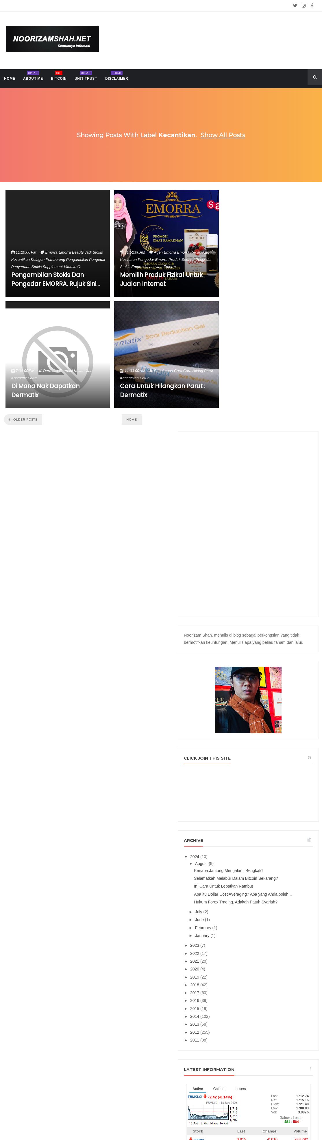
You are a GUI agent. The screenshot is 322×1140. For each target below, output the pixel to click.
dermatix (50, 371)
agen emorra (165, 252)
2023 (245, 738)
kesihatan (128, 259)
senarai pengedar (197, 259)
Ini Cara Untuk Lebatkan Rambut (272, 669)
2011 (245, 832)
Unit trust (86, 76)
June (249, 712)
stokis (37, 267)
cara (178, 371)
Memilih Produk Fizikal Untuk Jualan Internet (161, 279)
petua (144, 378)
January (252, 728)
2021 (245, 754)
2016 (245, 793)
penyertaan (21, 267)
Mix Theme (220, 1121)
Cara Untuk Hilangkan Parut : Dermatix (162, 390)
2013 (245, 816)
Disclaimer (116, 76)
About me (33, 76)
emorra (51, 252)
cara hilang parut (198, 371)
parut (32, 378)
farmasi (66, 371)
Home (131, 419)
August (251, 637)
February (253, 720)
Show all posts (223, 135)
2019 (245, 769)
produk (174, 259)
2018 (245, 777)
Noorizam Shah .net (150, 1121)
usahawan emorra (160, 267)
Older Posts (24, 419)
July (249, 704)
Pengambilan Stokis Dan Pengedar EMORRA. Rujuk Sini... (55, 279)
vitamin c (72, 267)
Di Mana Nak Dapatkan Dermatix (45, 390)
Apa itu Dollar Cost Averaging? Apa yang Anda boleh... (274, 679)
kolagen (38, 259)
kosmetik (19, 378)
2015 (245, 801)
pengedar (97, 259)
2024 (245, 630)
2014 (245, 809)
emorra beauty (71, 252)
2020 (245, 761)
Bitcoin (59, 76)
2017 (245, 785)
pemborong (55, 259)
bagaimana (163, 371)
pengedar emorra (153, 259)
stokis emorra (132, 267)
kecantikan (20, 259)
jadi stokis (94, 252)
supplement (53, 267)
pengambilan (77, 259)
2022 (245, 746)
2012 (245, 825)
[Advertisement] (273, 283)
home (9, 79)
